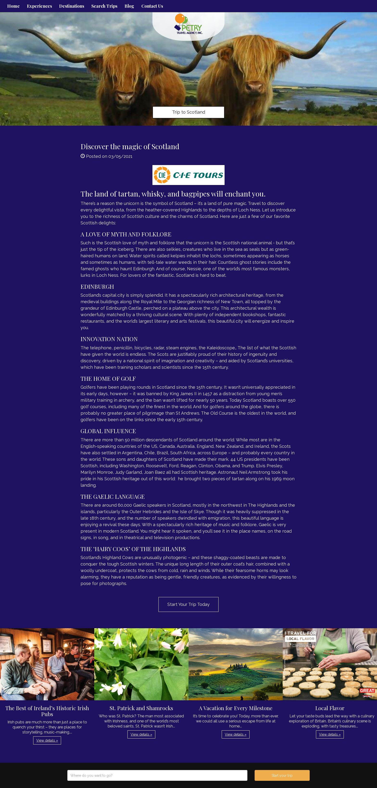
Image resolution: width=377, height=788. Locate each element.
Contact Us (152, 6)
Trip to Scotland (188, 112)
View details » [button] (47, 740)
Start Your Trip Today (188, 604)
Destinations (71, 6)
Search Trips (104, 6)
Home (13, 6)
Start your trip (282, 775)
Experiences (39, 6)
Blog (129, 6)
